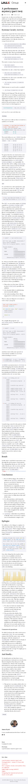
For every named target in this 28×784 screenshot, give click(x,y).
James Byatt (6, 729)
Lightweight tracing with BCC (10, 769)
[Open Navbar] (25, 2)
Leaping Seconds (7, 744)
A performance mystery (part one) (12, 748)
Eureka (24, 780)
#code (4, 714)
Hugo (16, 781)
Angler (4, 771)
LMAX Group (9, 780)
